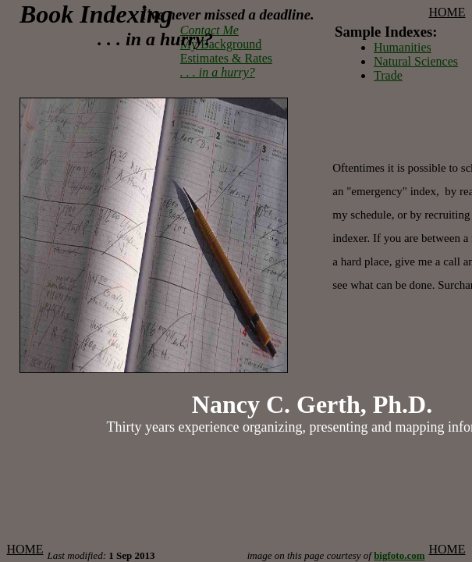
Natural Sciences (416, 61)
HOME (446, 12)
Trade (388, 75)
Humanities (402, 47)
